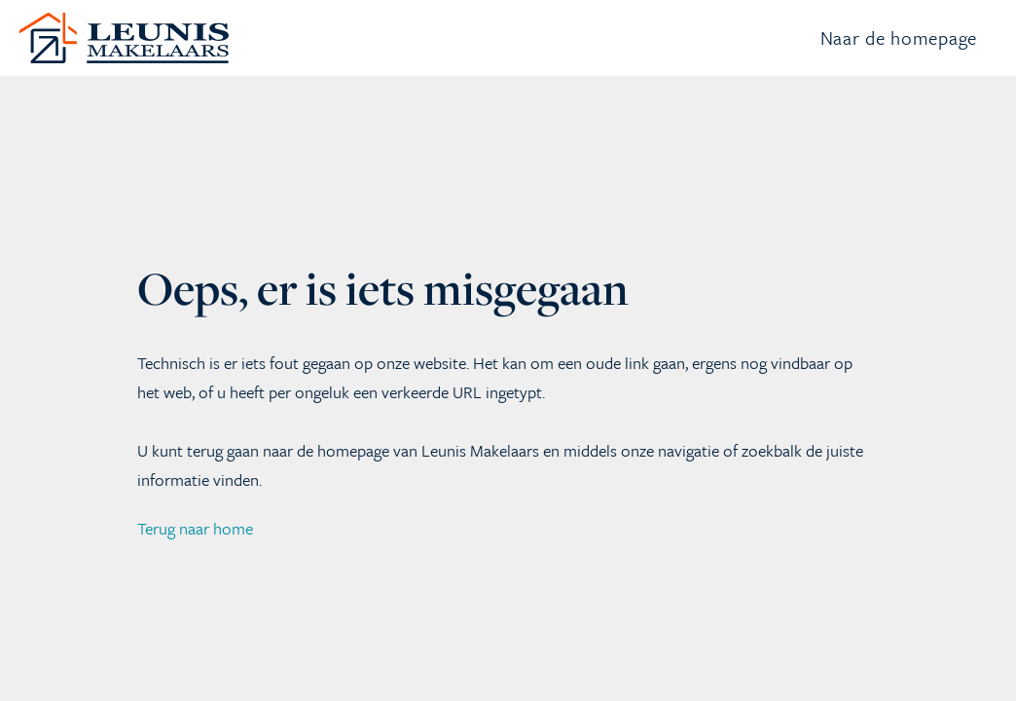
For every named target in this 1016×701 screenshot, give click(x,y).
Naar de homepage (898, 63)
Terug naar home (195, 579)
